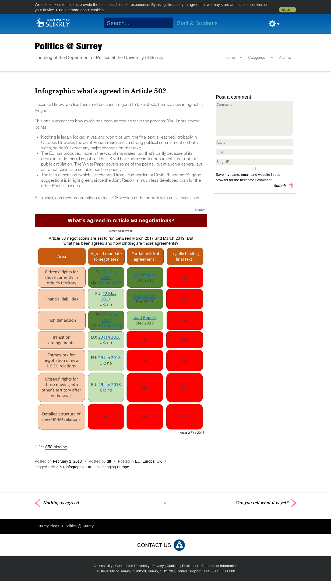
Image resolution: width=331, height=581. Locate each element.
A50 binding (56, 447)
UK (159, 461)
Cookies (173, 566)
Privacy (158, 566)
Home (230, 58)
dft (109, 461)
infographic (75, 467)
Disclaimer (190, 566)
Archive (285, 58)
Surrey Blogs (48, 526)
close (286, 10)
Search (166, 23)
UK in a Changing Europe (107, 467)
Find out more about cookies (80, 10)
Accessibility (102, 566)
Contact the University (132, 566)
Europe (148, 461)
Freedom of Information (219, 566)
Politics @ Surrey (68, 45)
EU (137, 461)
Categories (257, 58)
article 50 (56, 467)
